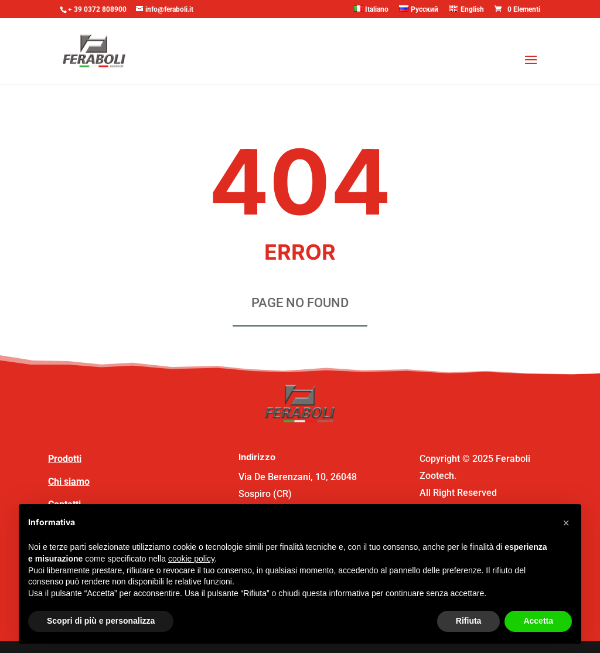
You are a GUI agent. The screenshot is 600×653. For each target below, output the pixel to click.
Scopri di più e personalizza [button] (101, 620)
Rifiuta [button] (469, 620)
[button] (566, 522)
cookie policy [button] (191, 558)
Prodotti (64, 458)
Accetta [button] (538, 620)
